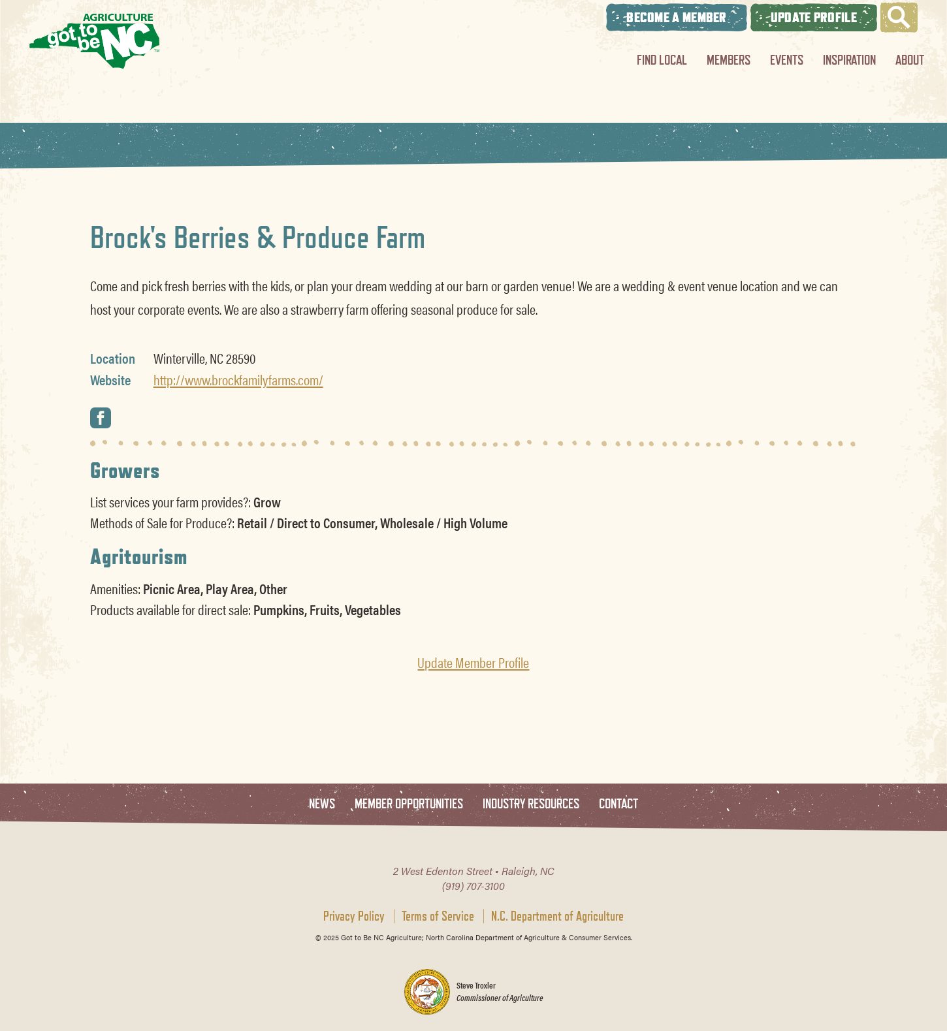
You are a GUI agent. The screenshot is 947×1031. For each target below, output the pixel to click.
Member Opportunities (409, 804)
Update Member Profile (473, 662)
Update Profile (814, 17)
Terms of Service (438, 916)
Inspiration (849, 60)
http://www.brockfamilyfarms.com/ (238, 379)
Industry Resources (531, 804)
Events (786, 60)
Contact (618, 804)
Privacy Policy (354, 916)
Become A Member (676, 17)
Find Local (662, 60)
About (909, 60)
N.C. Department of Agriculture (557, 916)
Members (728, 60)
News (322, 804)
